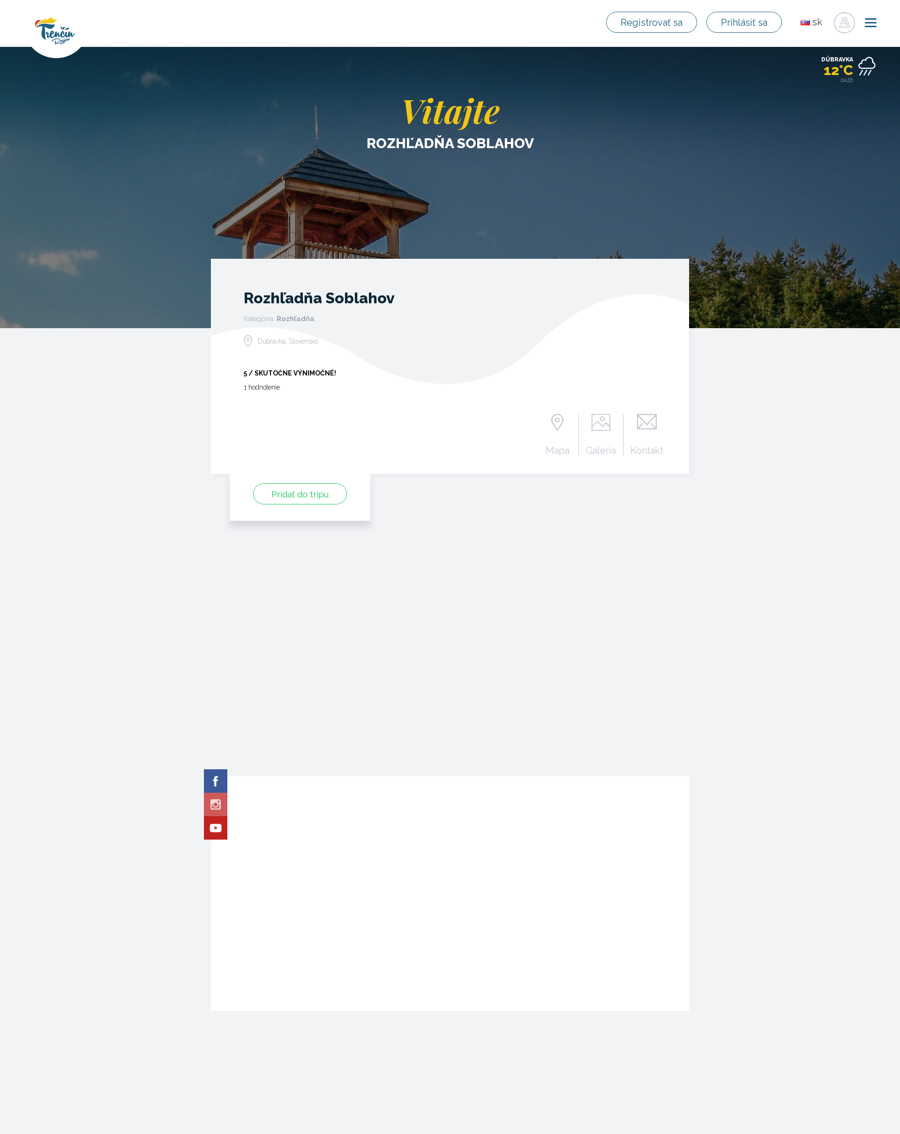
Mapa (558, 450)
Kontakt (646, 450)
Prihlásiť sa (744, 22)
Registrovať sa (653, 22)
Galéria (601, 450)
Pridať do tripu (300, 494)
